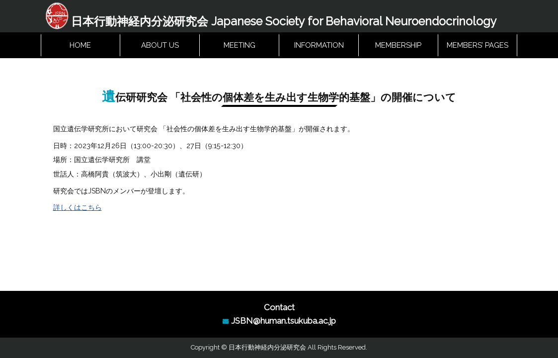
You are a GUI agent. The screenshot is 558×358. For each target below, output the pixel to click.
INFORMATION (319, 46)
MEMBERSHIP (398, 46)
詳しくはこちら (77, 209)
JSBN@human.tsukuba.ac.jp (283, 321)
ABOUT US (160, 46)
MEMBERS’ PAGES (477, 46)
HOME (80, 46)
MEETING (239, 46)
